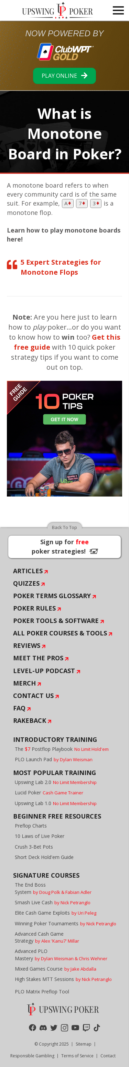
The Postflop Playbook (62, 749)
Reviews (26, 645)
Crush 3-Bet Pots (34, 846)
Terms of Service (77, 1056)
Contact (108, 1056)
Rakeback (29, 720)
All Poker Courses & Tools (60, 633)
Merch (24, 683)
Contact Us (33, 695)
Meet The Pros (38, 658)
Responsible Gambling (32, 1056)
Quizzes (26, 583)
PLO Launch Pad (54, 759)
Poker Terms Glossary (52, 596)
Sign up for (65, 546)
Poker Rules (34, 608)
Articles (28, 571)
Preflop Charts (31, 825)
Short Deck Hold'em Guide (44, 857)
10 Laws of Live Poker (39, 836)
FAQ (19, 708)
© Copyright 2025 (51, 1044)
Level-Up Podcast (44, 671)
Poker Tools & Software (56, 620)
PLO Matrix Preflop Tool (42, 991)
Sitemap (84, 1044)
